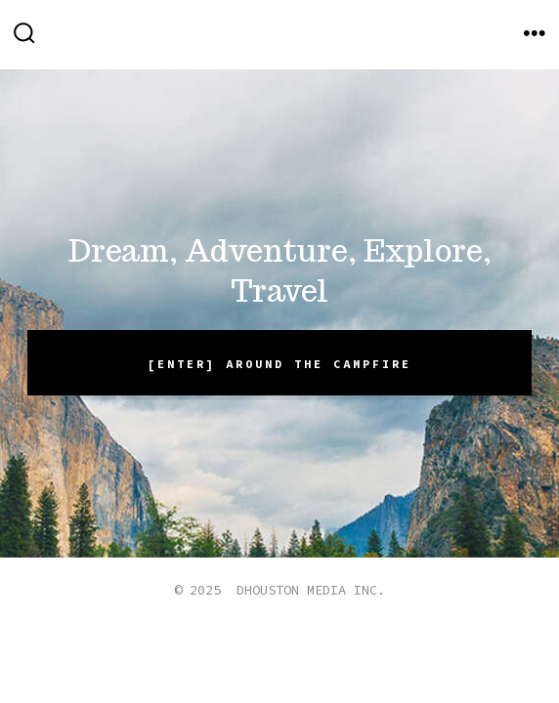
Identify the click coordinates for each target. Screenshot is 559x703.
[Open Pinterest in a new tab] (349, 650)
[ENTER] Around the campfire (279, 363)
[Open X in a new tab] (258, 650)
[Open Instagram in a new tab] (305, 650)
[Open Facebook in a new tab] (209, 650)
